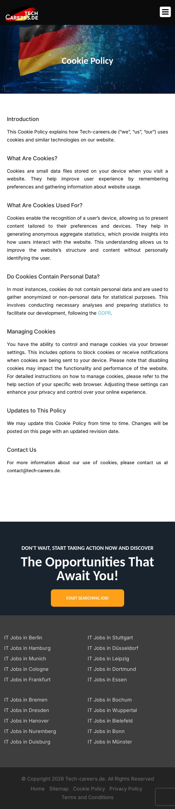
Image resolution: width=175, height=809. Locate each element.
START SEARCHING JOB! (87, 598)
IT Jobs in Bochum (110, 700)
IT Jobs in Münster (110, 742)
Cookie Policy (89, 789)
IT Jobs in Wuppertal (112, 710)
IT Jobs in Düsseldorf (113, 648)
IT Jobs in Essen (107, 679)
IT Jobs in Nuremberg (30, 731)
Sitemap (59, 789)
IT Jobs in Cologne (26, 669)
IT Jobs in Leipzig (108, 658)
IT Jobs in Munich (25, 658)
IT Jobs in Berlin (23, 637)
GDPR (104, 313)
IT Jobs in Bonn (106, 731)
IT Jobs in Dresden (26, 710)
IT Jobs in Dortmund (112, 669)
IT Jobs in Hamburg (27, 648)
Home (38, 789)
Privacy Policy (125, 789)
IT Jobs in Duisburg (27, 742)
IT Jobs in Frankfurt (27, 679)
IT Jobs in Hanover (26, 721)
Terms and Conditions (87, 797)
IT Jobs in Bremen (26, 700)
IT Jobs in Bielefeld (110, 721)
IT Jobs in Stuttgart (110, 637)
